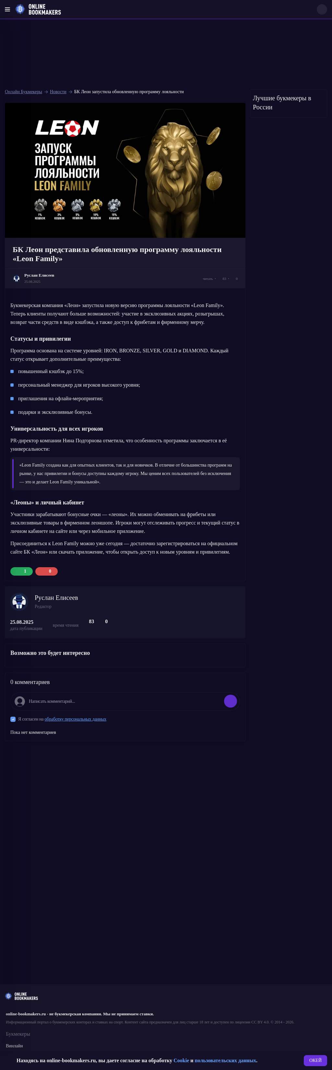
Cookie (181, 1060)
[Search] (322, 9)
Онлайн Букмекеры (23, 91)
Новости (58, 91)
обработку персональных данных (76, 719)
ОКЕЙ (315, 1060)
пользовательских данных (225, 1060)
